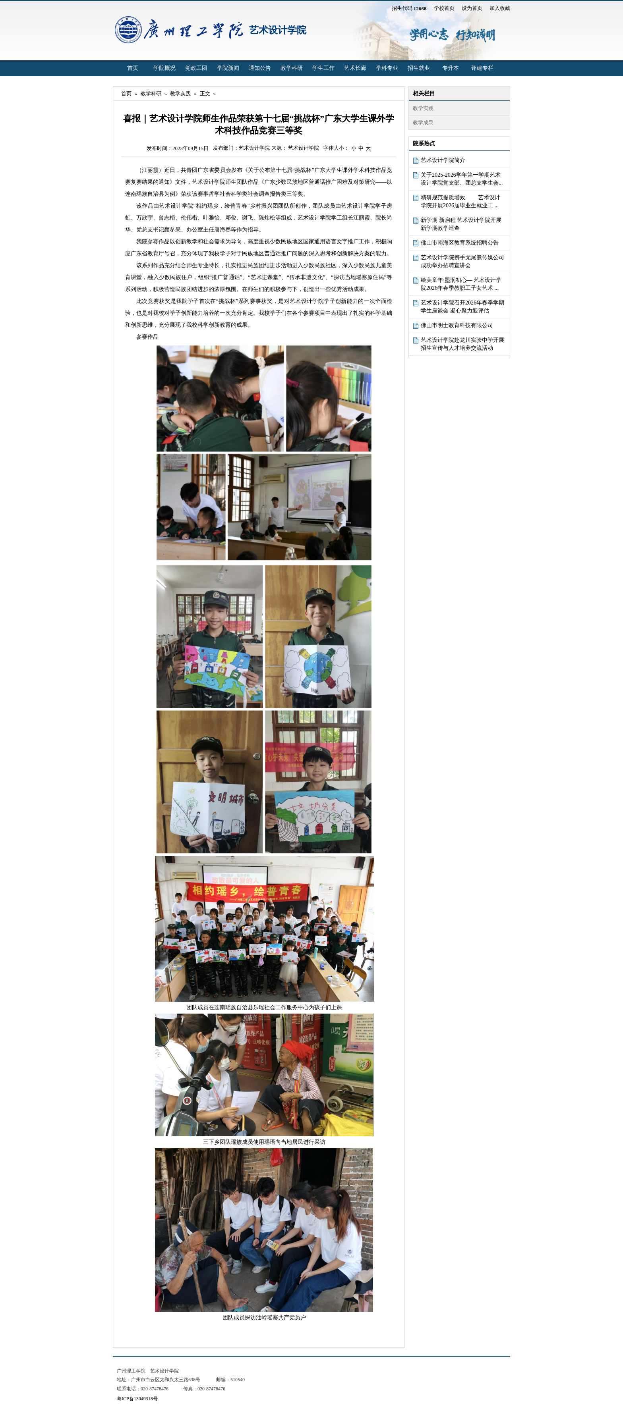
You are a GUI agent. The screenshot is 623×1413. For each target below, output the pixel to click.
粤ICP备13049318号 (137, 1398)
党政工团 (196, 68)
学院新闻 (228, 68)
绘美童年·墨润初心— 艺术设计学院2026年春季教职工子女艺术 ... (461, 284)
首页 (132, 68)
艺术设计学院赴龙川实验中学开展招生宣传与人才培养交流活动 (462, 344)
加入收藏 (499, 8)
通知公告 (260, 68)
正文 (205, 93)
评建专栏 (482, 68)
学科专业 (387, 68)
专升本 (450, 68)
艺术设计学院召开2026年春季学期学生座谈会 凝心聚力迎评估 (462, 307)
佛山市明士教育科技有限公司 (457, 325)
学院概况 (164, 68)
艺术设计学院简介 (443, 160)
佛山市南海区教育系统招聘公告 (460, 243)
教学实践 (180, 93)
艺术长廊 (355, 68)
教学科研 (292, 68)
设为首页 (472, 8)
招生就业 (419, 68)
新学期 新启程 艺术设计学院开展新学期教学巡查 (461, 224)
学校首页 (444, 8)
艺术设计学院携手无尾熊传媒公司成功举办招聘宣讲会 (462, 261)
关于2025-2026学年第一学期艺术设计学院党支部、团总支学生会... (462, 179)
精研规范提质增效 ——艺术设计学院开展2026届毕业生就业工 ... (460, 201)
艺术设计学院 (277, 30)
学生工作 (323, 68)
